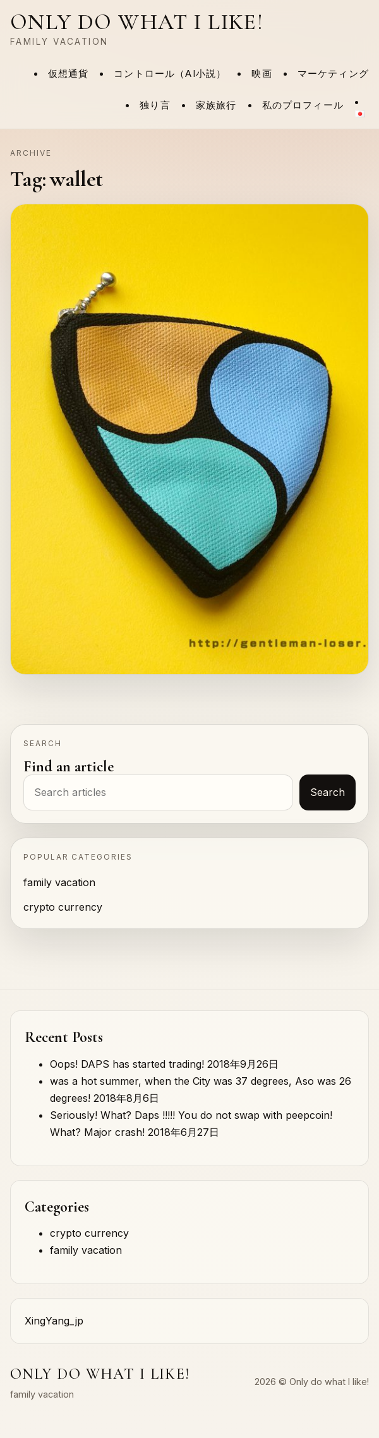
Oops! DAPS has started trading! (127, 1064)
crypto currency (62, 907)
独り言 (155, 105)
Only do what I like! (136, 21)
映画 (261, 73)
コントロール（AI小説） (170, 73)
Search (327, 792)
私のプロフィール (303, 105)
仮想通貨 (68, 73)
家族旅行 (216, 105)
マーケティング (333, 73)
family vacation (59, 882)
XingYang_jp (54, 1320)
